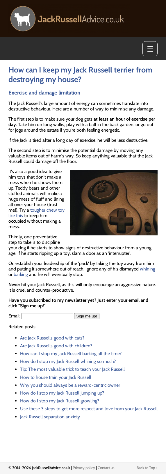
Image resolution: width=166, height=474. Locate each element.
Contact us (106, 467)
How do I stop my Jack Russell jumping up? (62, 393)
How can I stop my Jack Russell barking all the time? (71, 353)
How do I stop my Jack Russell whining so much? (68, 361)
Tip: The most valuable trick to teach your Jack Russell (72, 369)
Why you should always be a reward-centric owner (70, 385)
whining (147, 269)
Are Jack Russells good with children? (56, 345)
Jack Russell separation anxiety (50, 416)
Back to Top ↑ (147, 467)
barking (21, 274)
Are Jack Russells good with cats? (52, 338)
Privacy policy (84, 467)
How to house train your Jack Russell (55, 377)
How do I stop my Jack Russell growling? (59, 401)
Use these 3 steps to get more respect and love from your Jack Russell (89, 408)
